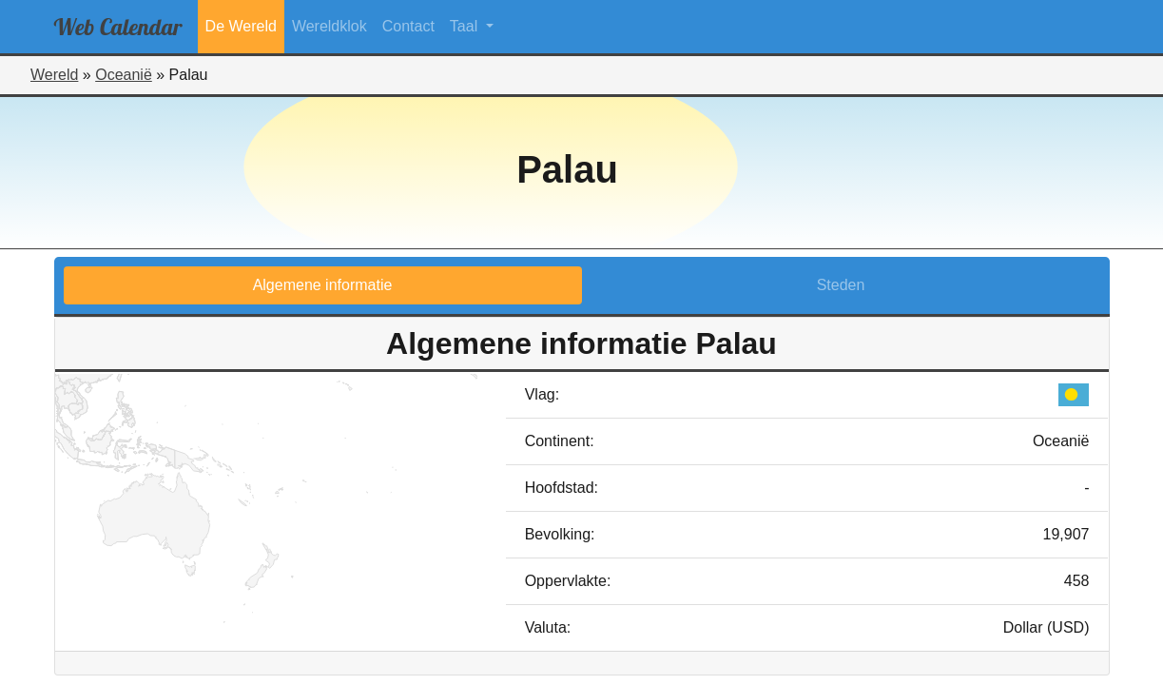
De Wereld (241, 26)
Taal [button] (466, 26)
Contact (408, 26)
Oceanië (123, 75)
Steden (841, 285)
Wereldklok (329, 26)
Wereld (54, 75)
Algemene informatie (323, 285)
